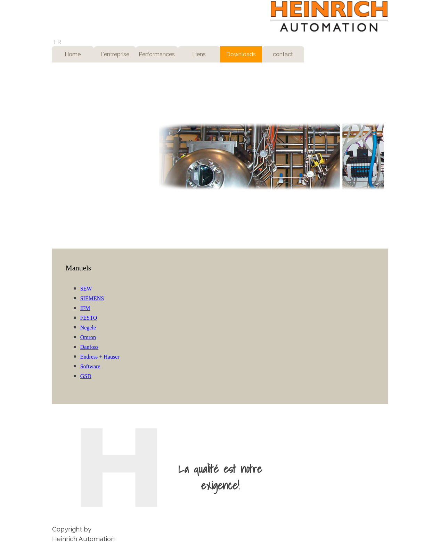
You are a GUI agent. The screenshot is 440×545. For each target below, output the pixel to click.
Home (73, 54)
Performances (157, 54)
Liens (199, 54)
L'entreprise (114, 54)
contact (283, 54)
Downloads (241, 54)
